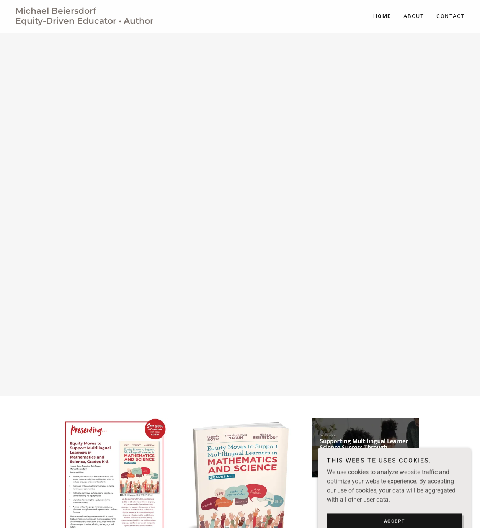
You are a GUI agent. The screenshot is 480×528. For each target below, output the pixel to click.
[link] (127, 21)
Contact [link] (450, 16)
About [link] (413, 16)
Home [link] (382, 16)
